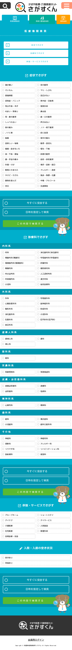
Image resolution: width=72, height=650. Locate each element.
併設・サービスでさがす (37, 61)
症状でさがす (37, 45)
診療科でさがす (37, 53)
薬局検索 (63, 21)
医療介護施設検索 (42, 21)
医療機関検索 (15, 21)
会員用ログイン (36, 640)
